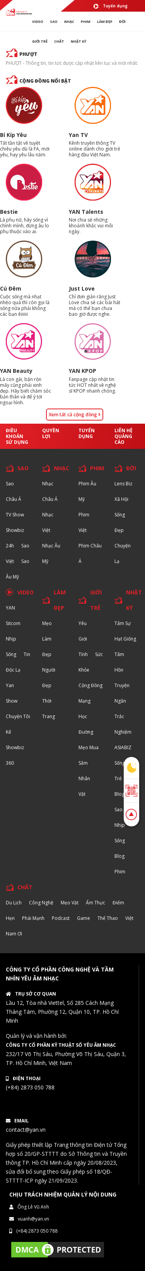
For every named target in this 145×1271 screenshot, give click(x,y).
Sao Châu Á (13, 491)
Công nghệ (41, 902)
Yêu (82, 623)
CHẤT (24, 887)
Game (83, 918)
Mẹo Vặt (69, 902)
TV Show (15, 514)
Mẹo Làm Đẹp (47, 639)
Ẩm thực (95, 902)
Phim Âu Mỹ (87, 491)
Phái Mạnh (33, 918)
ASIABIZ (122, 747)
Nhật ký (78, 41)
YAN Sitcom (13, 615)
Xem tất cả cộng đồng (75, 414)
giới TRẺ (40, 41)
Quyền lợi (50, 433)
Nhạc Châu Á (50, 491)
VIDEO (37, 21)
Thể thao (107, 918)
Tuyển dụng (110, 6)
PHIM (85, 21)
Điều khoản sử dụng (17, 436)
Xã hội (121, 499)
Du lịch (14, 902)
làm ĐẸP (105, 21)
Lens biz (123, 483)
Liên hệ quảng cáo (123, 436)
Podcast (61, 918)
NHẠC (69, 21)
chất (59, 41)
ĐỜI (122, 21)
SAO (54, 21)
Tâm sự (122, 623)
